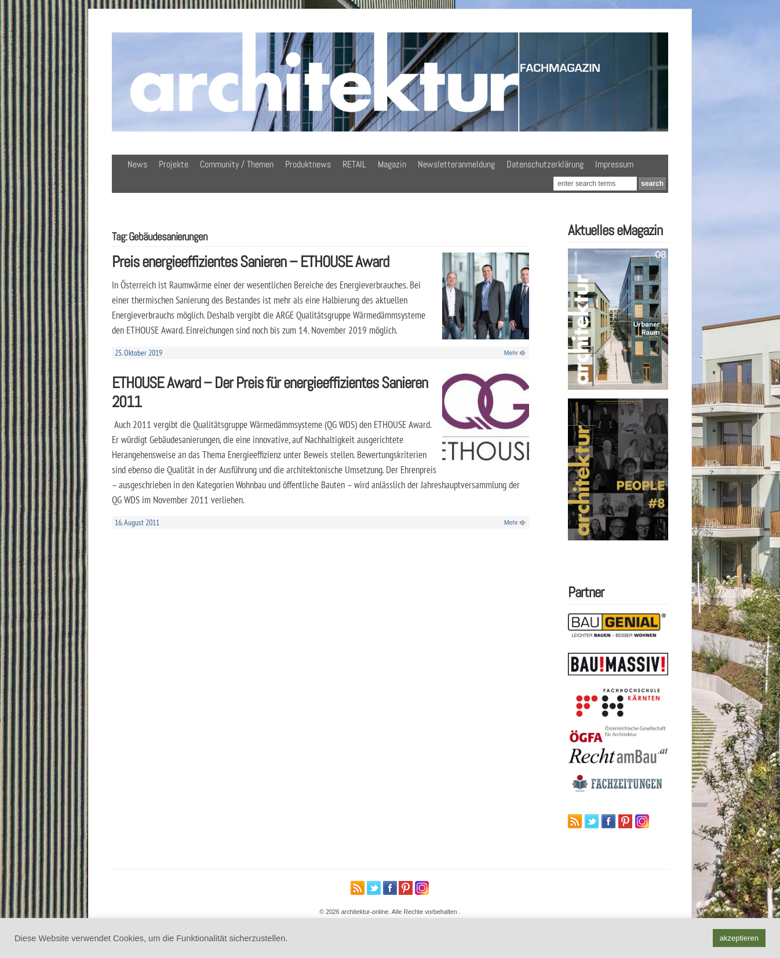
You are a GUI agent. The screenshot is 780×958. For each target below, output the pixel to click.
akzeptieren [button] (739, 938)
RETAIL (354, 164)
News (137, 164)
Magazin (392, 164)
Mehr (511, 352)
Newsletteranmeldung (456, 164)
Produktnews (308, 164)
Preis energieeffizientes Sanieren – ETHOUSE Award (250, 261)
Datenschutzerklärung (545, 164)
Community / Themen (237, 164)
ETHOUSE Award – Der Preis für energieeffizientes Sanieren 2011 (270, 392)
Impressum (614, 164)
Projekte (173, 164)
